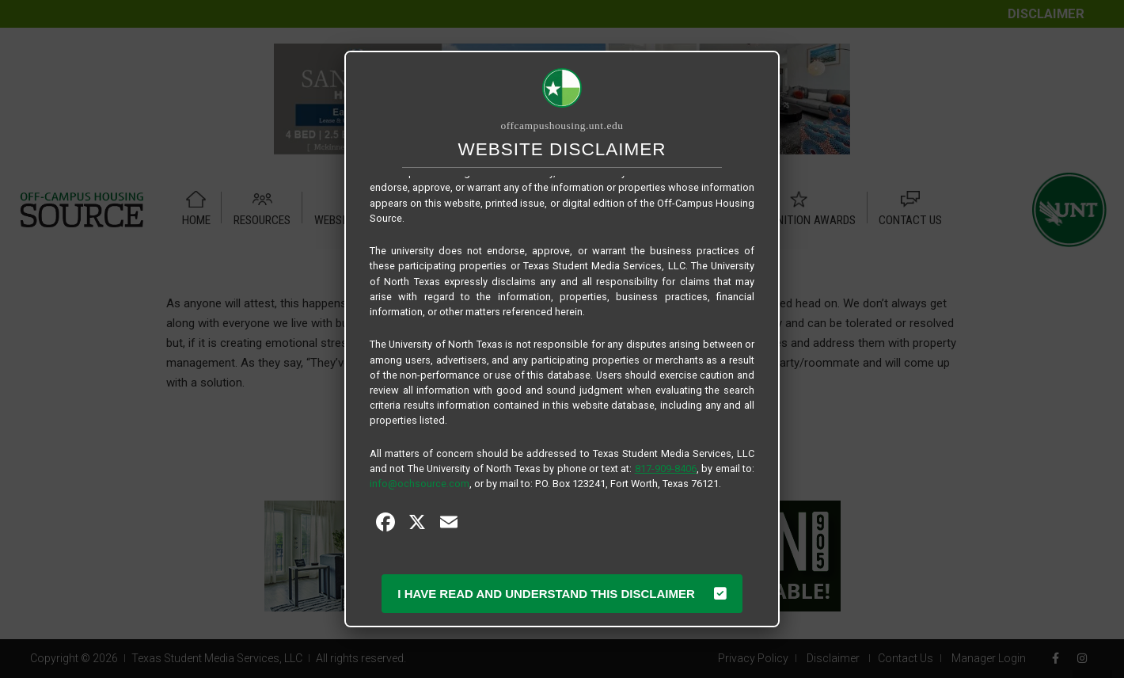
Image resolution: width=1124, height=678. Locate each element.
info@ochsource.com (419, 483)
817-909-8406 (666, 468)
